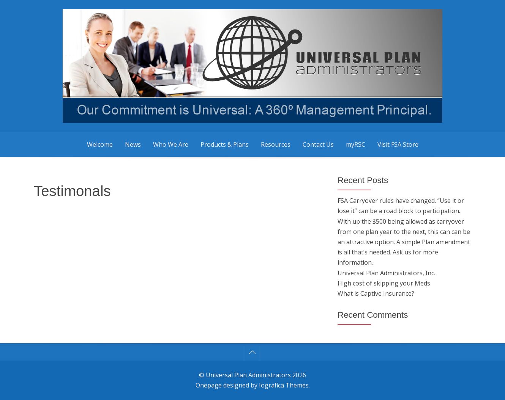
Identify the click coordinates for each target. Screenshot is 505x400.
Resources (275, 144)
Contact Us (318, 144)
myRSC (355, 144)
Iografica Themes (284, 385)
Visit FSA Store (397, 144)
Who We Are (170, 144)
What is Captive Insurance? (376, 293)
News (133, 144)
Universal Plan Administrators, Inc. (386, 273)
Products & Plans (224, 144)
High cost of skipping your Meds (384, 283)
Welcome (100, 144)
